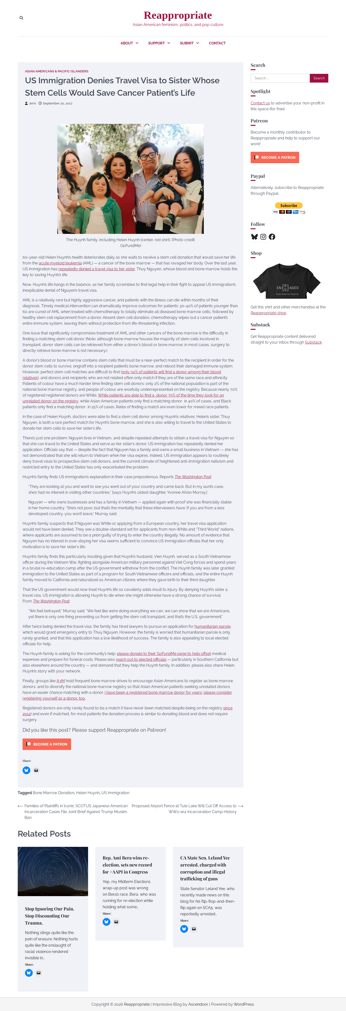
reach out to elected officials (141, 659)
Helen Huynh (87, 793)
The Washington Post (193, 477)
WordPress (244, 1004)
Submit (187, 43)
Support (156, 43)
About (127, 43)
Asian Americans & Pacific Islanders (56, 71)
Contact (217, 43)
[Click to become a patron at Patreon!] (47, 751)
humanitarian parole (213, 626)
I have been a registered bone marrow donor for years (153, 692)
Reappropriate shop (268, 313)
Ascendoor (198, 1004)
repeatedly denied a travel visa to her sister (96, 269)
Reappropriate (178, 15)
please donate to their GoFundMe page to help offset (164, 653)
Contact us (260, 103)
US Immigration (115, 793)
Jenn (30, 103)
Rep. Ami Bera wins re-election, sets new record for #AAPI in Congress (129, 865)
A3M (61, 681)
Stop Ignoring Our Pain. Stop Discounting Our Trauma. (50, 916)
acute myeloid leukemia (60, 263)
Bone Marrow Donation (53, 793)
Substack (313, 342)
